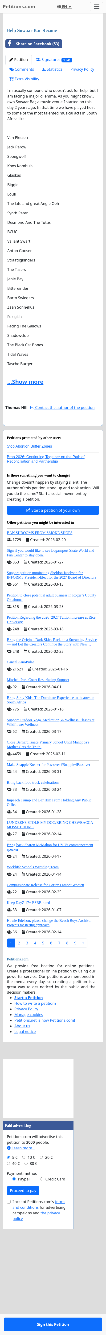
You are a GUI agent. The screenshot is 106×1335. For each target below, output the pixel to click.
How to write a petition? (35, 1123)
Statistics (52, 175)
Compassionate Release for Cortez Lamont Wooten (45, 1005)
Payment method (22, 1293)
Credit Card (55, 1298)
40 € (16, 1283)
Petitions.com (19, 6)
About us (22, 1145)
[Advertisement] (53, 74)
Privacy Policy (82, 175)
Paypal (24, 1298)
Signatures (54, 165)
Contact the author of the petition (62, 513)
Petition (18, 165)
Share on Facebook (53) (32, 150)
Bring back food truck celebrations (33, 902)
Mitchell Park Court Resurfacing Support (38, 799)
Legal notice (25, 1151)
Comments (21, 175)
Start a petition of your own (53, 630)
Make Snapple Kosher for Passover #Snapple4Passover (48, 884)
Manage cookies (28, 1134)
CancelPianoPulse (20, 782)
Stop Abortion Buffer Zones (29, 566)
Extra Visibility (24, 185)
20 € (49, 1277)
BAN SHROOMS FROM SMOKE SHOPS (39, 652)
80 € (33, 1283)
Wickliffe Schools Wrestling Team (33, 987)
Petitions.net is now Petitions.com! (44, 1140)
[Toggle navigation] (96, 6)
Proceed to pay (23, 1310)
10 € (31, 1277)
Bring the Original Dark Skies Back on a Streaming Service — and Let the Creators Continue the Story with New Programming (52, 763)
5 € (14, 1277)
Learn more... (21, 1267)
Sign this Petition (53, 534)
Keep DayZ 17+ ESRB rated (28, 1022)
